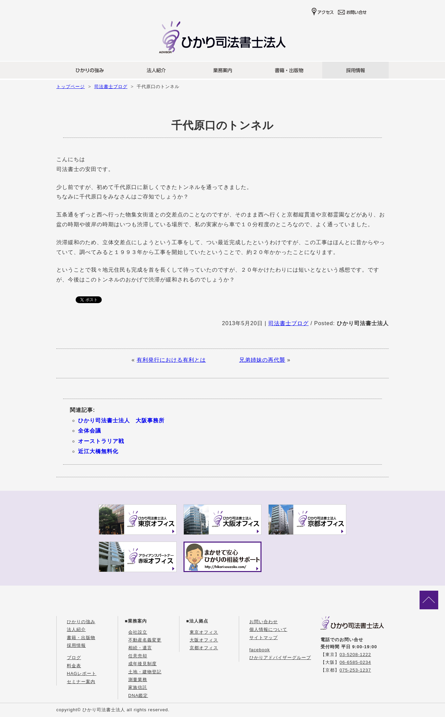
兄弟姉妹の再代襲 (262, 360)
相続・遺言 (140, 647)
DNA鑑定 (138, 695)
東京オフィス (204, 632)
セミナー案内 (81, 681)
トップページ (70, 86)
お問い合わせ (263, 621)
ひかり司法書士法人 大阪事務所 (121, 420)
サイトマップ (263, 637)
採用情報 (76, 645)
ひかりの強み (81, 621)
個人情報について (268, 629)
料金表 (74, 665)
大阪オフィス (204, 639)
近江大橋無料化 (98, 451)
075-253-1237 (355, 670)
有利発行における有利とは (171, 360)
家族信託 (137, 687)
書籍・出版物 (81, 637)
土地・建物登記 (144, 671)
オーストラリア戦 (101, 441)
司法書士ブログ (111, 86)
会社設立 (137, 632)
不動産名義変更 (144, 639)
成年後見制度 (142, 663)
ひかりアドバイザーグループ (280, 657)
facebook (259, 649)
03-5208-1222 (355, 654)
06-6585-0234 (355, 662)
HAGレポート (81, 673)
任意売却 (137, 655)
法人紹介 (76, 629)
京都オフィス (204, 647)
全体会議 (89, 431)
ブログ (74, 657)
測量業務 (137, 679)
